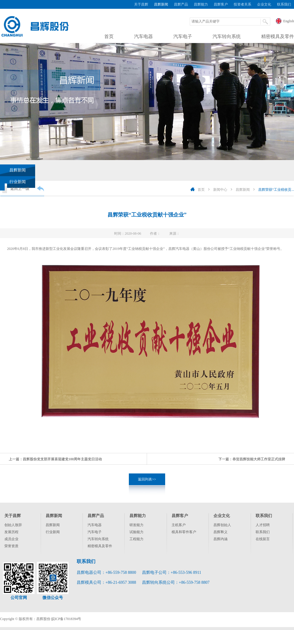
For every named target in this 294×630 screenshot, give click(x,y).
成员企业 (11, 539)
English (288, 21)
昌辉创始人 (222, 525)
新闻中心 (220, 190)
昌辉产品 (181, 4)
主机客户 (179, 525)
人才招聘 (263, 525)
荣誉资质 (11, 546)
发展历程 (11, 532)
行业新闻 (53, 532)
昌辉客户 (221, 4)
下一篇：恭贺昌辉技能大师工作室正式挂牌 (251, 459)
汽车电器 (143, 36)
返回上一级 (19, 188)
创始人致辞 (13, 525)
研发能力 (136, 525)
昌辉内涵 (220, 539)
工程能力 (136, 539)
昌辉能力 (201, 4)
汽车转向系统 (227, 36)
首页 (109, 36)
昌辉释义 (220, 532)
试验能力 (136, 532)
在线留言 (263, 539)
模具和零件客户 (184, 532)
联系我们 (284, 4)
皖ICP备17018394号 (66, 619)
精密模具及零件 (277, 36)
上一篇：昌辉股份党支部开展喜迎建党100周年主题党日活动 (55, 459)
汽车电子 (182, 36)
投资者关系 (242, 4)
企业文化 (264, 4)
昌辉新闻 (161, 4)
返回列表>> (147, 479)
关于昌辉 (141, 4)
